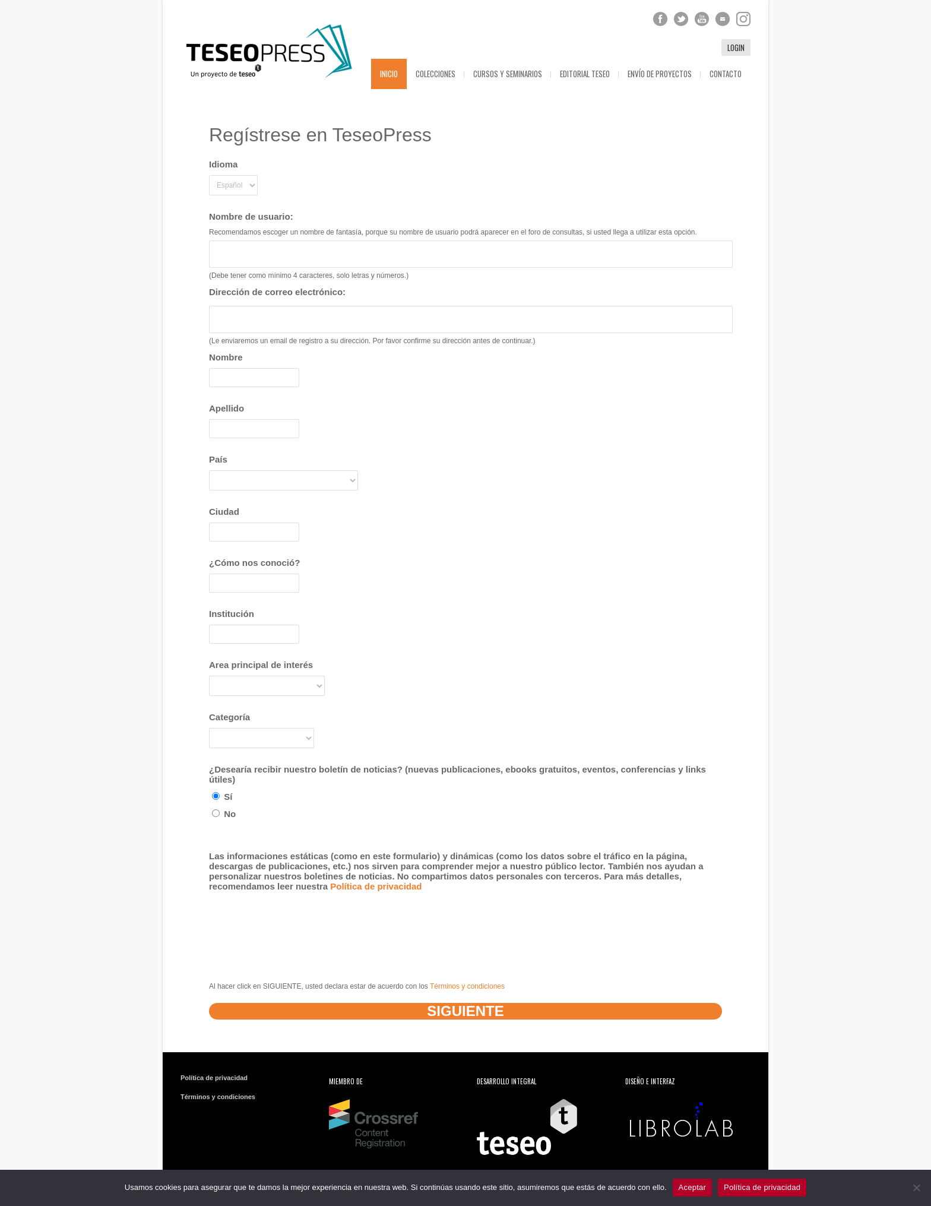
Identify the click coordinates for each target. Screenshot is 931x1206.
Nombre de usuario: (251, 216)
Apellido (226, 408)
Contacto (726, 74)
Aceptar (693, 1187)
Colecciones (435, 74)
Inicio (389, 74)
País (218, 459)
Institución (231, 614)
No (224, 814)
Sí (222, 797)
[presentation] (299, 926)
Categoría (229, 717)
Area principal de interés (261, 665)
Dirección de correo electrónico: (277, 292)
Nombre (226, 357)
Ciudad (224, 512)
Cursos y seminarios (507, 74)
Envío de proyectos (660, 74)
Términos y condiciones (467, 986)
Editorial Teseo (585, 74)
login (736, 47)
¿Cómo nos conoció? (254, 563)
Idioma (223, 164)
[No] (916, 1188)
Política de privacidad (376, 886)
